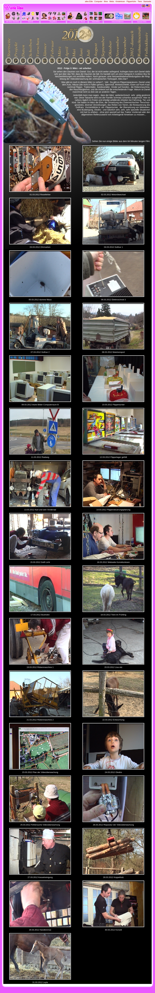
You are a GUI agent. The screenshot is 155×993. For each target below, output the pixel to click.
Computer (98, 1)
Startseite (147, 1)
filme (106, 1)
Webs (111, 1)
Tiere (140, 1)
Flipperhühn (131, 1)
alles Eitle (89, 1)
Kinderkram (120, 1)
